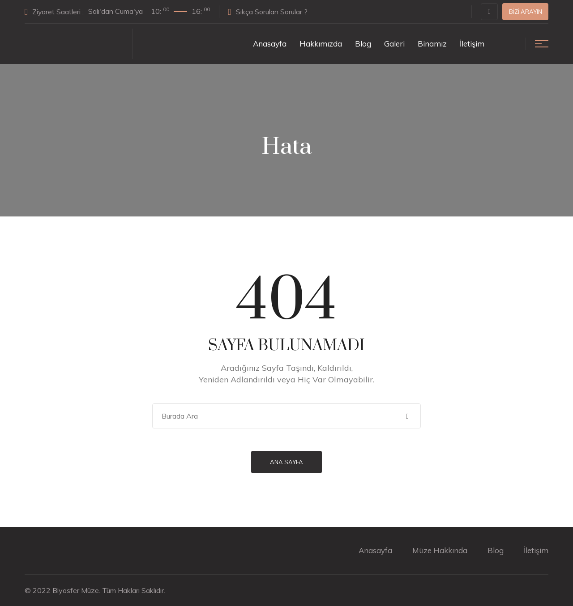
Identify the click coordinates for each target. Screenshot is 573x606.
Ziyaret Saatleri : (118, 11)
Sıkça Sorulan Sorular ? (268, 11)
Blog (363, 43)
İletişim (472, 43)
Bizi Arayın (525, 11)
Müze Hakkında (439, 550)
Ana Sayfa (286, 462)
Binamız (432, 43)
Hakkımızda (320, 43)
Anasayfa (269, 43)
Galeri (394, 43)
